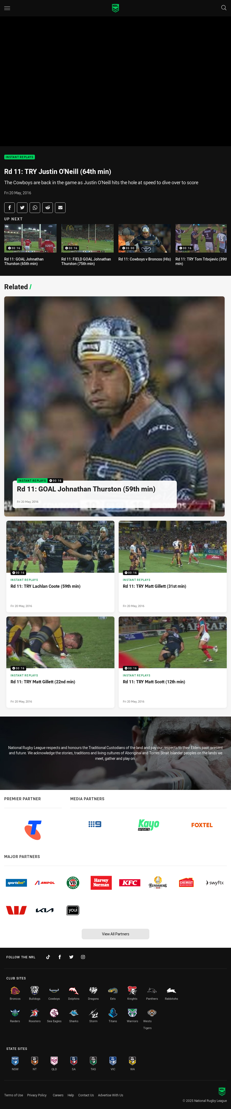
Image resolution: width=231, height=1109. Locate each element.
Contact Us (86, 1095)
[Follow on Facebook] (60, 957)
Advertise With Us (110, 1095)
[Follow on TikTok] (48, 957)
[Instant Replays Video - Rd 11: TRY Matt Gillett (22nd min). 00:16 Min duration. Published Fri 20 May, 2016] (60, 662)
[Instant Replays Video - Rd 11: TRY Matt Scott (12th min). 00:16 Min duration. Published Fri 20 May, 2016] (173, 662)
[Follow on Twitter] (71, 957)
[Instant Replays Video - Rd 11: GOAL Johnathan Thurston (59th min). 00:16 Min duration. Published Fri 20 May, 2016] (114, 406)
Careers (58, 1095)
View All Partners (115, 933)
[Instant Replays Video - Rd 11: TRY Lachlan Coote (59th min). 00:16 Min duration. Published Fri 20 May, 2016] (60, 566)
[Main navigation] (7, 8)
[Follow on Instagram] (83, 957)
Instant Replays (19, 157)
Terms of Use (13, 1095)
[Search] (224, 8)
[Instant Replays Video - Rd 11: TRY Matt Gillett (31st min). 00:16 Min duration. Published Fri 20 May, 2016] (173, 566)
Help (71, 1095)
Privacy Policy (37, 1095)
